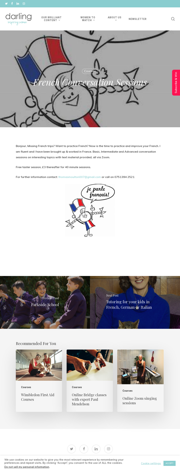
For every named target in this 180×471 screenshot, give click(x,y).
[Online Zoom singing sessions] (140, 381)
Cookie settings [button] (151, 463)
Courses (90, 71)
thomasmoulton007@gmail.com (79, 177)
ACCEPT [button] (169, 463)
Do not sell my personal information (26, 467)
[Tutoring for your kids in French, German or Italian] (135, 302)
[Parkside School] (45, 302)
